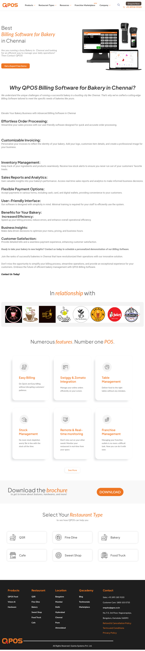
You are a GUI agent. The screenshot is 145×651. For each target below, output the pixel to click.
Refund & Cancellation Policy (117, 623)
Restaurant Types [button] (47, 5)
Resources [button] (65, 5)
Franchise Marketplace (86, 4)
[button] (5, 314)
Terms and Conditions (113, 628)
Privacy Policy (110, 633)
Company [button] (105, 5)
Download (110, 492)
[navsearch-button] (118, 5)
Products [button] (30, 5)
